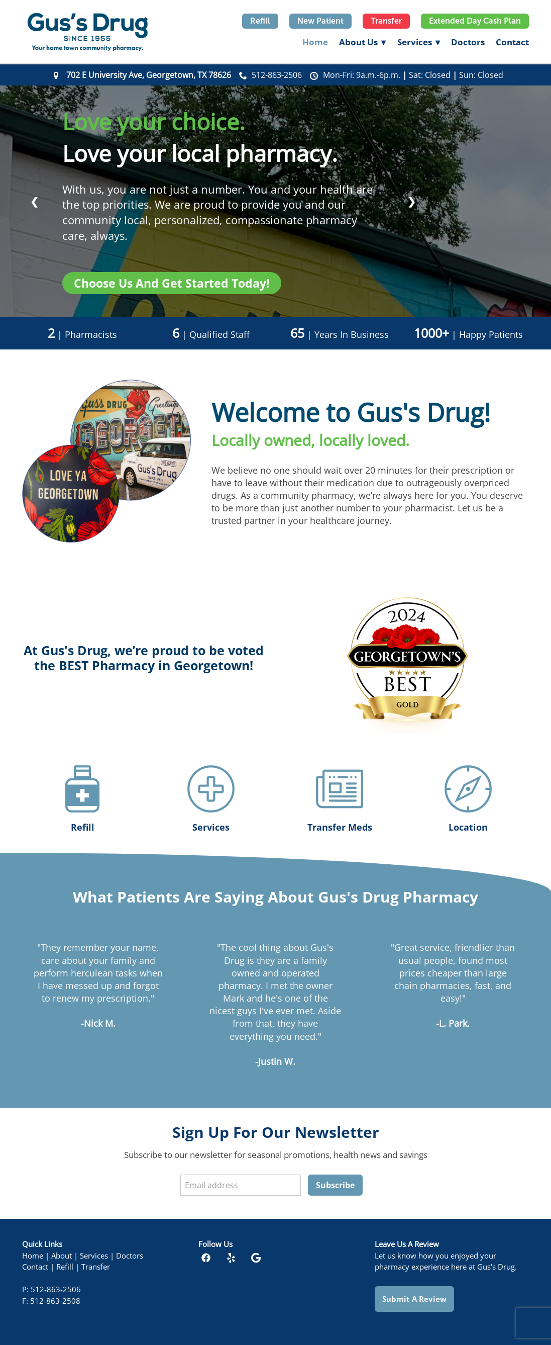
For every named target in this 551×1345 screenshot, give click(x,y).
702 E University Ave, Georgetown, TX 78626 (148, 74)
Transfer (386, 21)
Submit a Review (414, 1298)
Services (418, 42)
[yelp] (231, 1258)
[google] (256, 1258)
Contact (512, 42)
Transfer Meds (339, 827)
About (61, 1255)
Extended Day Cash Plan (475, 21)
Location (468, 827)
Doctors (468, 42)
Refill (260, 21)
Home (315, 42)
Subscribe (335, 1185)
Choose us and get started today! (172, 283)
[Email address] (240, 1185)
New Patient (320, 21)
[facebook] (205, 1258)
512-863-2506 (277, 74)
